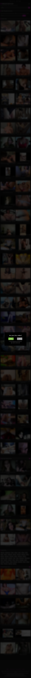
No (19, 338)
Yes (11, 338)
